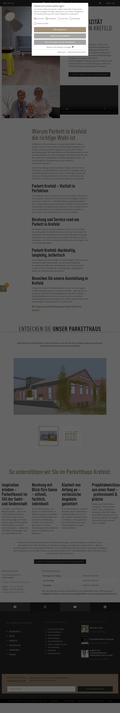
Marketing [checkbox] (76, 18)
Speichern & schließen (60, 36)
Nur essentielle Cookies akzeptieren (60, 42)
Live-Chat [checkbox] (64, 18)
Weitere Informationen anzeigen (60, 47)
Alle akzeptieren (60, 29)
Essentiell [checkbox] (40, 18)
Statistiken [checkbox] (52, 18)
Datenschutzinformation (77, 52)
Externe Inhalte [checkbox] (42, 23)
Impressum (61, 52)
